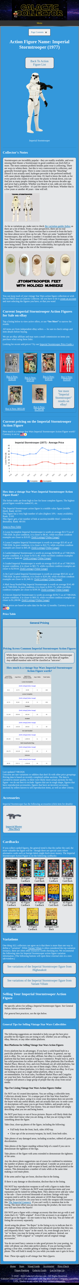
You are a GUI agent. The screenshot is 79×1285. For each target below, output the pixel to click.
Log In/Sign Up (57, 1270)
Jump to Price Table (12, 527)
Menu (39, 23)
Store (21, 1266)
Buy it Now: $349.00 (48, 366)
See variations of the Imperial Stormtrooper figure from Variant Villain (39, 982)
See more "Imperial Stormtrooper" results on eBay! (63, 397)
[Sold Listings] (38, 537)
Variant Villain (35, 948)
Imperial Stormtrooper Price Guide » (57, 344)
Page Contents (39, 32)
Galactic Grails (39, 1270)
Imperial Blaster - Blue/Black (14, 819)
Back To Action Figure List (39, 63)
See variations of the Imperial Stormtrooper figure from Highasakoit (39, 968)
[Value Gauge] (52, 537)
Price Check (63, 1266)
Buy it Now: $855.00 (15, 397)
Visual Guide (34, 1266)
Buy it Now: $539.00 (67, 367)
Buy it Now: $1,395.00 (39, 397)
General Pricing (39, 623)
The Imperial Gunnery (20, 1202)
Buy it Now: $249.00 (12, 366)
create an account (68, 298)
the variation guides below (58, 226)
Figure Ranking (22, 1270)
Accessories (48, 1266)
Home (13, 1266)
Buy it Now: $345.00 (30, 366)
